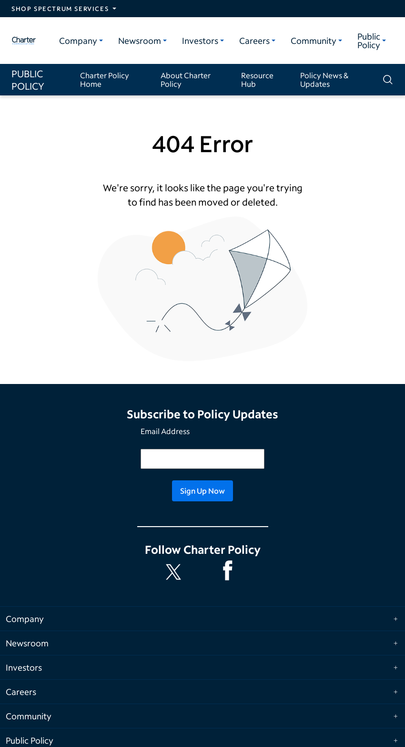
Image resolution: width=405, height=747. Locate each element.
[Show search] (387, 79)
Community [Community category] (313, 40)
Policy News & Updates (324, 79)
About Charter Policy (186, 79)
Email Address (165, 431)
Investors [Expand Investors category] (24, 667)
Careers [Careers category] (254, 40)
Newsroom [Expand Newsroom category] (27, 643)
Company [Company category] (78, 40)
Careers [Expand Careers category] (21, 691)
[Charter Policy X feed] (175, 571)
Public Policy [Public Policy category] (368, 41)
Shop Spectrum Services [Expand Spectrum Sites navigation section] (60, 8)
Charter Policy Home (104, 79)
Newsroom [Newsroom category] (139, 40)
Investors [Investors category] (200, 40)
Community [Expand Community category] (28, 716)
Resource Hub (257, 79)
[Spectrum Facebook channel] (230, 571)
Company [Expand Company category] (25, 618)
